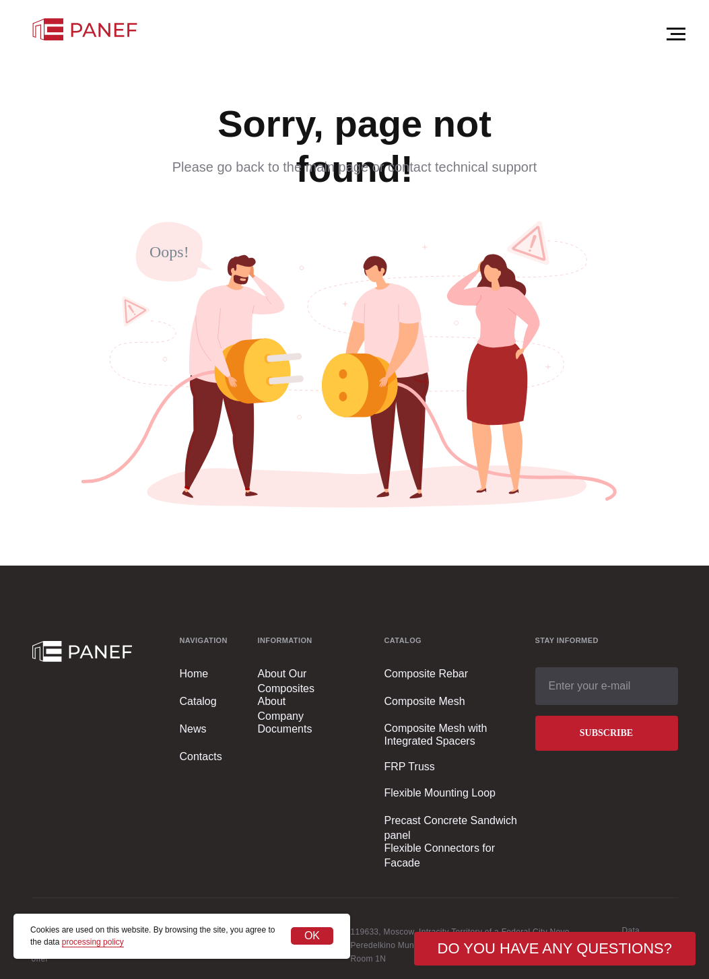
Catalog (198, 701)
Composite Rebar (426, 673)
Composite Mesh (424, 701)
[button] (555, 949)
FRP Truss (409, 766)
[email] (606, 686)
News (193, 729)
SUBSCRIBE (606, 733)
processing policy (93, 942)
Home (194, 673)
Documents (285, 729)
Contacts (201, 756)
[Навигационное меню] (676, 34)
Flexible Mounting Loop (440, 793)
